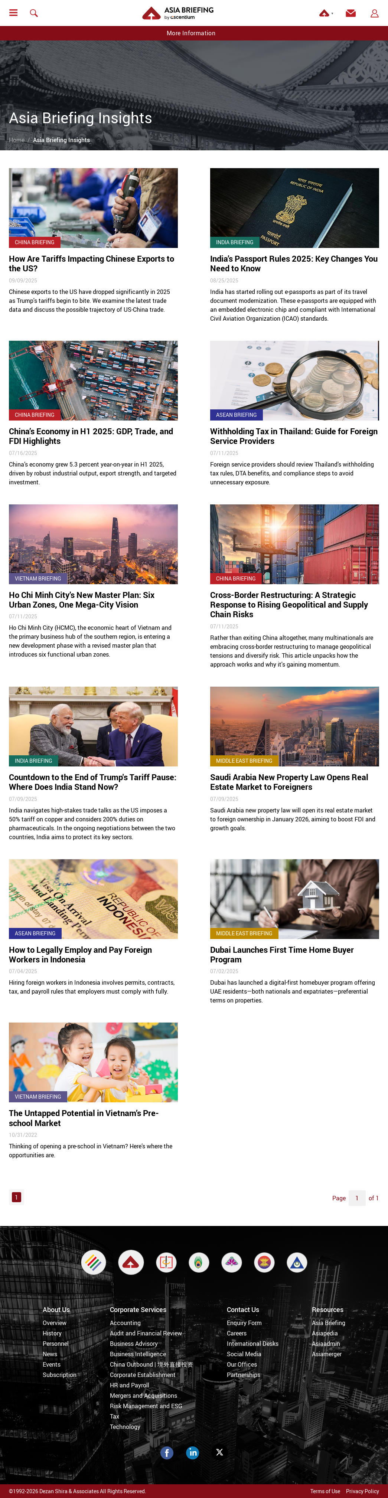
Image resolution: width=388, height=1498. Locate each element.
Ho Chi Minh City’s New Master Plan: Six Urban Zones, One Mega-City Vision (81, 599)
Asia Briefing (328, 1323)
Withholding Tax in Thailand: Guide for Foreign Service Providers (294, 436)
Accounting (125, 1323)
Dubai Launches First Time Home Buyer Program (282, 954)
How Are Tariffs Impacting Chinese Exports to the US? (91, 263)
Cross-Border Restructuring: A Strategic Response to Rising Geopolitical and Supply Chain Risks (289, 604)
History (52, 1333)
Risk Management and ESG (146, 1406)
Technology (125, 1427)
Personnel (56, 1344)
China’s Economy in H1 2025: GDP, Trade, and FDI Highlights (91, 436)
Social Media (244, 1354)
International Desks (252, 1344)
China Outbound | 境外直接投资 (151, 1364)
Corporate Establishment (143, 1375)
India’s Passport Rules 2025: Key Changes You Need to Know (294, 263)
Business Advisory (134, 1344)
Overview (54, 1323)
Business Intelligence (138, 1354)
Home (17, 140)
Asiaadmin (326, 1344)
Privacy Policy (362, 1491)
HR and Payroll (129, 1385)
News (50, 1354)
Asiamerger (327, 1354)
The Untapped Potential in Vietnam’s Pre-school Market (84, 1118)
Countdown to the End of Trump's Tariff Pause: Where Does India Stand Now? (92, 782)
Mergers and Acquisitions (143, 1395)
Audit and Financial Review (146, 1333)
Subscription (59, 1375)
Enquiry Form (244, 1323)
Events (52, 1364)
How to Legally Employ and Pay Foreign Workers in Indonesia (80, 954)
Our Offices (242, 1364)
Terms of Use (325, 1491)
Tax (114, 1416)
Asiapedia (325, 1333)
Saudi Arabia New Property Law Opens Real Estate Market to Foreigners (289, 782)
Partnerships (243, 1375)
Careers (237, 1333)
